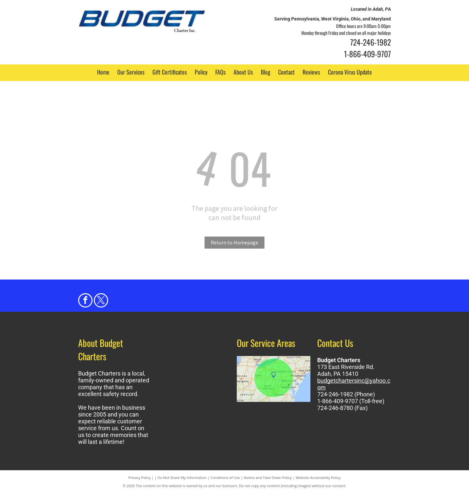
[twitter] (101, 301)
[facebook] (85, 301)
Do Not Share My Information (182, 477)
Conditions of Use (225, 477)
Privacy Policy (139, 477)
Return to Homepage (234, 242)
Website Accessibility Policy (318, 477)
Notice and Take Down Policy (268, 477)
